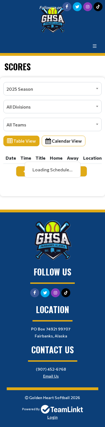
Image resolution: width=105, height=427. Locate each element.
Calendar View (63, 140)
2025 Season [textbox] (19, 89)
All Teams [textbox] (16, 124)
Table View (21, 140)
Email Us (51, 376)
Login (52, 417)
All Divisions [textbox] (18, 106)
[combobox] (52, 88)
